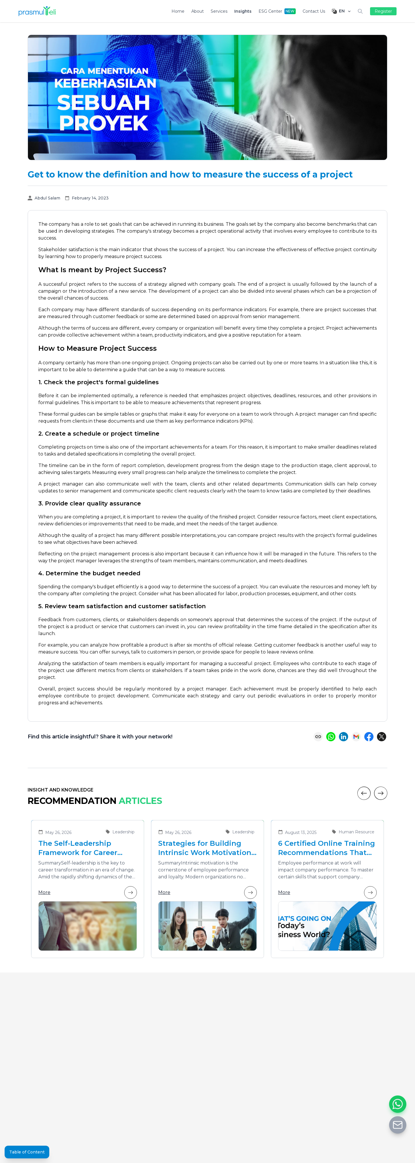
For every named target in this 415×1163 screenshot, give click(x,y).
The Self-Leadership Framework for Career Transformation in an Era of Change (83, 848)
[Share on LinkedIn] (343, 736)
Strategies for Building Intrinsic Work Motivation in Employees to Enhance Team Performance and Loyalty (204, 848)
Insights (243, 11)
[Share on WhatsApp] (331, 736)
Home (177, 11)
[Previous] (364, 793)
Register (383, 11)
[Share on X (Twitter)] (381, 736)
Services (219, 11)
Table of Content (27, 1152)
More (87, 892)
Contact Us (314, 11)
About (197, 11)
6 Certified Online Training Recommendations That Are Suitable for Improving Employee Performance (326, 848)
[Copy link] (318, 736)
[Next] (380, 793)
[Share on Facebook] (369, 736)
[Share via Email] (356, 736)
